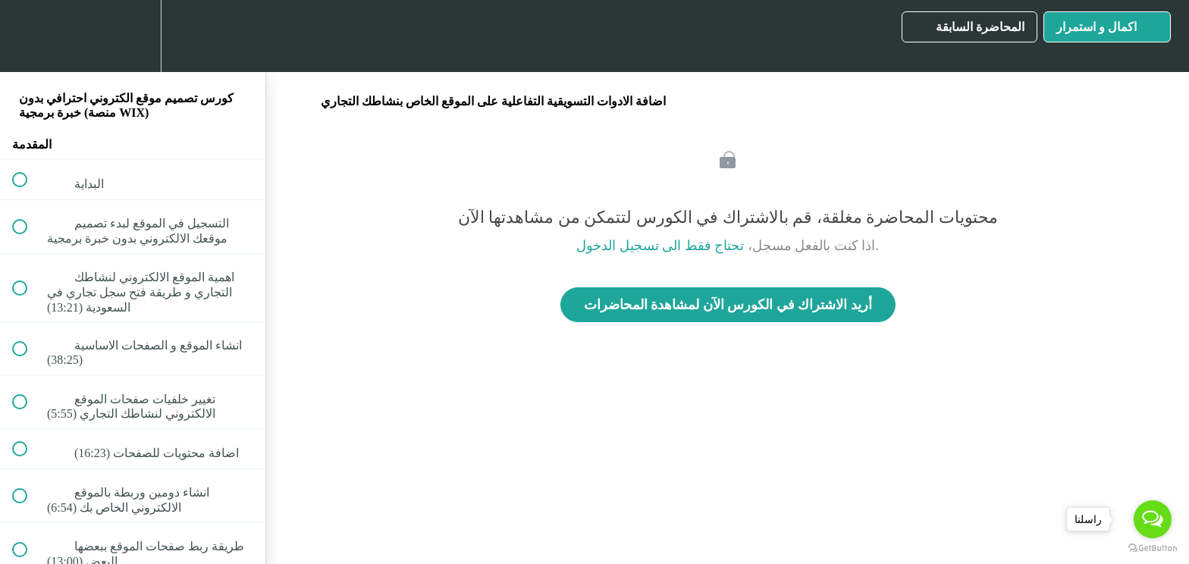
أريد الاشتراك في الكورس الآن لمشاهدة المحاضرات (728, 304)
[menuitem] (133, 36)
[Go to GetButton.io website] (1152, 548)
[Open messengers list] (1153, 519)
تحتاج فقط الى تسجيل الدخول (660, 245)
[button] (28, 36)
